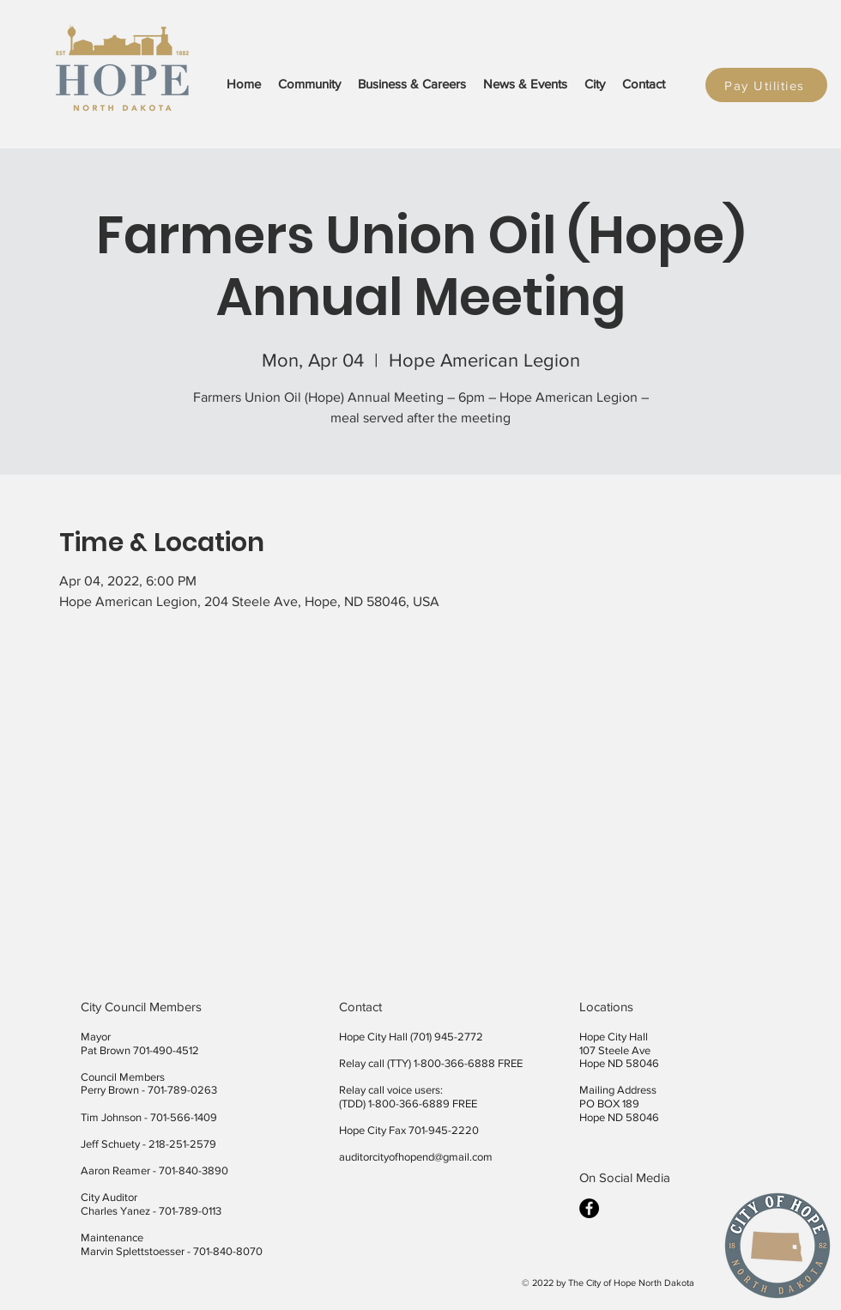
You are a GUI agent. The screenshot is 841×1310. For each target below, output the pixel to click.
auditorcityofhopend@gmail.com (416, 1156)
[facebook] (589, 1208)
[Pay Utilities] (766, 85)
